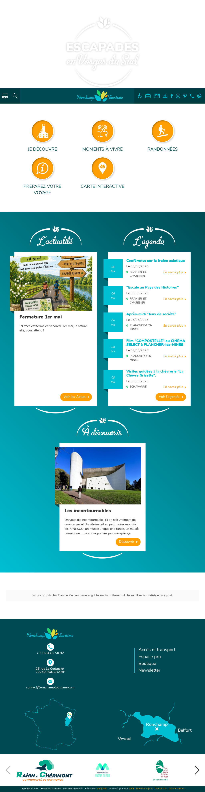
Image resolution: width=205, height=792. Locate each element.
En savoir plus (173, 272)
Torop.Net (102, 789)
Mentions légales (144, 789)
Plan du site (161, 789)
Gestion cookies (176, 789)
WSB (131, 789)
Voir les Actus (74, 397)
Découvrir (126, 542)
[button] (197, 770)
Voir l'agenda (169, 397)
